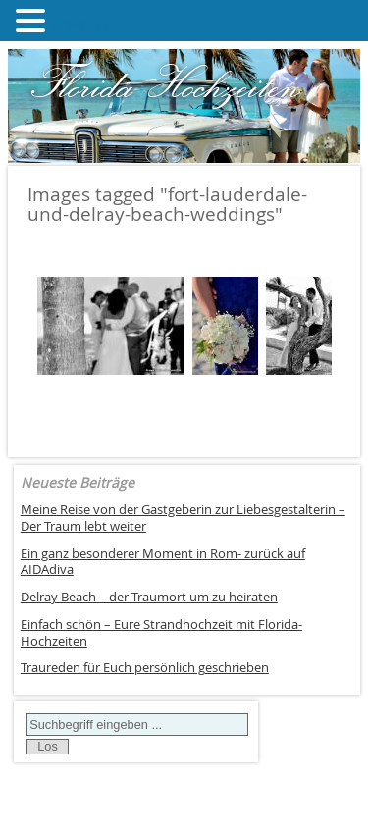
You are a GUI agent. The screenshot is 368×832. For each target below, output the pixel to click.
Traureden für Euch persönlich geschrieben (145, 667)
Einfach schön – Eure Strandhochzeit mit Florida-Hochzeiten (161, 633)
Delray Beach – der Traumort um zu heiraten (149, 597)
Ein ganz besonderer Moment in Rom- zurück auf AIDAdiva (163, 562)
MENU (80, 25)
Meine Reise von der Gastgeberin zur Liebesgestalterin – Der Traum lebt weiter (183, 518)
